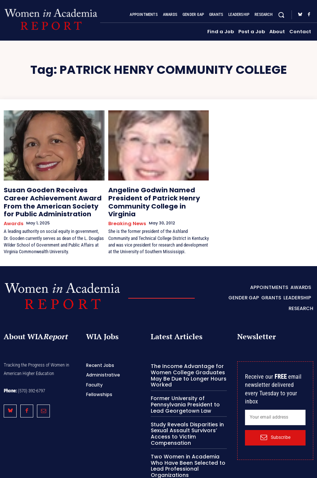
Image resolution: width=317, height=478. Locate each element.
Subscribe (275, 427)
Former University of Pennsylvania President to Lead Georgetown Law (188, 392)
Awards (12, 216)
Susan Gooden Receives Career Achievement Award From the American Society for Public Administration (48, 198)
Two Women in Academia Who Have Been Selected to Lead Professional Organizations (188, 447)
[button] (281, 15)
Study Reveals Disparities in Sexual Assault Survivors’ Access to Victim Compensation (184, 419)
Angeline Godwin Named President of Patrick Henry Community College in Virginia (157, 195)
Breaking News (124, 209)
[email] (275, 407)
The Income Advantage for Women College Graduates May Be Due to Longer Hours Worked (184, 364)
